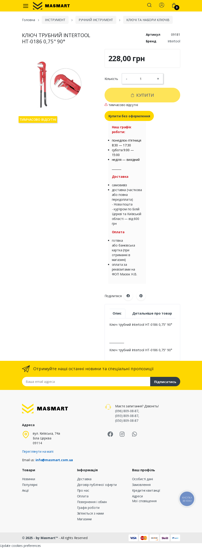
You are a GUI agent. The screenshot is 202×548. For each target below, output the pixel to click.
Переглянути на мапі (37, 451)
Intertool (174, 41)
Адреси (137, 496)
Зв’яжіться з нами (90, 513)
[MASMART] (51, 6)
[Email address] (86, 381)
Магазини (84, 519)
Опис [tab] (117, 313)
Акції (25, 490)
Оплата (83, 496)
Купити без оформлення (129, 116)
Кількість (111, 79)
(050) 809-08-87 (126, 420)
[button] (149, 5)
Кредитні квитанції (146, 490)
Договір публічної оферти (97, 484)
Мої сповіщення (144, 501)
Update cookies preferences (20, 545)
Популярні (30, 484)
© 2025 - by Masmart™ (40, 538)
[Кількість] (142, 79)
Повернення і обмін (92, 502)
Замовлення (141, 484)
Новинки (28, 479)
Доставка (84, 479)
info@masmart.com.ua (54, 460)
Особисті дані (142, 479)
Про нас (83, 490)
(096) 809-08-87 (126, 411)
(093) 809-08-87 (126, 416)
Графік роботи (88, 507)
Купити (142, 95)
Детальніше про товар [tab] (152, 313)
